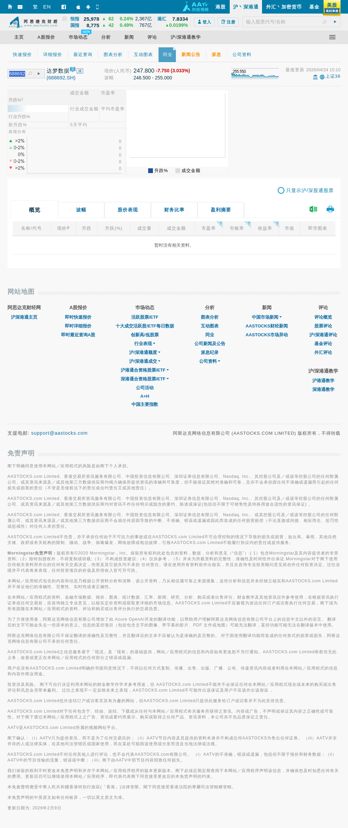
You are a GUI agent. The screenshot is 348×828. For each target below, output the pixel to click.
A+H (144, 396)
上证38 (333, 76)
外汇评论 (323, 352)
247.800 (144, 71)
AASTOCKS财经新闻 (267, 325)
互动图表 (210, 325)
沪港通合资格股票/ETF (145, 370)
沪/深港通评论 (323, 334)
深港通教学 (323, 389)
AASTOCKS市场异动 (267, 334)
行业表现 (144, 343)
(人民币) (123, 70)
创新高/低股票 (145, 334)
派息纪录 (210, 352)
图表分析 (210, 317)
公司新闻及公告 (209, 343)
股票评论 (323, 325)
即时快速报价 (78, 317)
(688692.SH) (61, 77)
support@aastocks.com (59, 433)
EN (47, 7)
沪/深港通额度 (144, 352)
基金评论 (323, 343)
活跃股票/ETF (144, 317)
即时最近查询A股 (78, 334)
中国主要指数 (145, 404)
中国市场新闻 (267, 317)
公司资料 (209, 361)
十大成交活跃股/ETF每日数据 (145, 325)
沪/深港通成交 (144, 361)
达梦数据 (58, 71)
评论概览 (323, 317)
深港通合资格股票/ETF (145, 378)
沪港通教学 (323, 380)
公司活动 (145, 387)
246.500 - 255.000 (153, 77)
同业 (209, 334)
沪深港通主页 (24, 317)
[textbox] (291, 21)
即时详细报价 (78, 325)
